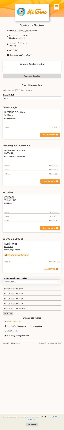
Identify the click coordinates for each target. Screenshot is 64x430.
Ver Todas (8, 313)
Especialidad (8, 95)
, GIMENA (10, 245)
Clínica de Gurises (14, 321)
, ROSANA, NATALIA (15, 152)
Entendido (32, 424)
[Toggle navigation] (55, 6)
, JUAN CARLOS (14, 113)
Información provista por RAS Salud (50, 343)
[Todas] (32, 98)
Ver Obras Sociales (32, 76)
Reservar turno (49, 135)
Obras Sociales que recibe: (15, 278)
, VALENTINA (10, 198)
